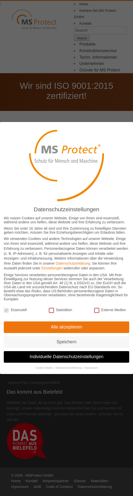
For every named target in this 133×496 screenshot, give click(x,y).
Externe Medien (110, 306)
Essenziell (15, 306)
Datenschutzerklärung (73, 260)
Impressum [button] (91, 364)
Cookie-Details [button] (44, 364)
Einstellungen (51, 265)
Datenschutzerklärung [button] (69, 364)
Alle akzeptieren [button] (66, 323)
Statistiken (60, 306)
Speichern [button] (67, 338)
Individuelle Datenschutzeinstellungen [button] (67, 353)
